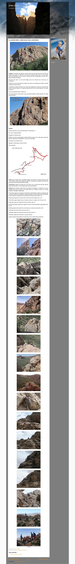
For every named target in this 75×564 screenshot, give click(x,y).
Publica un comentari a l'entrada (16, 554)
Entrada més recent (14, 559)
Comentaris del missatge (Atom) (20, 561)
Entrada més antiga (43, 559)
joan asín (14, 5)
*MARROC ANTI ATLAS (22, 550)
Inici (29, 559)
